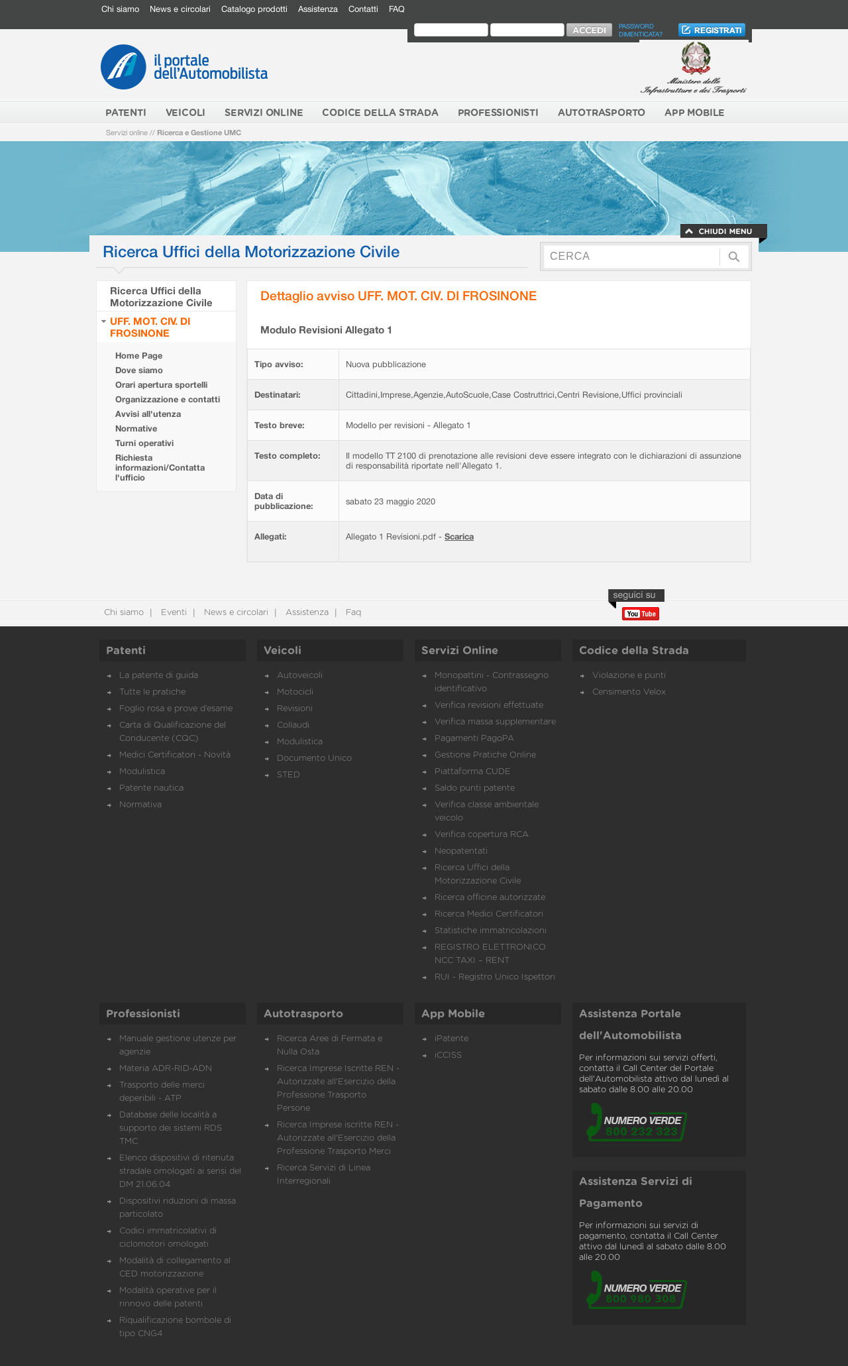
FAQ (397, 9)
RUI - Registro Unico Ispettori (495, 977)
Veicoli (282, 651)
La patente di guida (158, 675)
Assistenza (318, 9)
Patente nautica (151, 788)
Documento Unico (314, 758)
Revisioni (295, 709)
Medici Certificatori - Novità (175, 755)
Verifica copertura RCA (482, 834)
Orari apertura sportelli (161, 385)
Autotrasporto (303, 1014)
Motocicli (295, 692)
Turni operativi (144, 443)
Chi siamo (120, 9)
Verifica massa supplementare (495, 722)
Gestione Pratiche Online (485, 755)
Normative (136, 428)
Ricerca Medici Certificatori (489, 914)
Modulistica (142, 772)
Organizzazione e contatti (167, 399)
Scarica (459, 536)
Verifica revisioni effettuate (489, 705)
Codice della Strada (634, 651)
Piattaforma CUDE (473, 772)
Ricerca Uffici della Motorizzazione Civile (161, 296)
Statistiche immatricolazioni (491, 931)
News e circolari (180, 9)
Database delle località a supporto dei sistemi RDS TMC (170, 1128)
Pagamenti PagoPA (474, 738)
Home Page (138, 356)
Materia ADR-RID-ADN (165, 1068)
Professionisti (143, 1014)
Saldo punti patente (475, 788)
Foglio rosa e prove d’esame (176, 709)
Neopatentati (461, 851)
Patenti (126, 651)
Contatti (363, 9)
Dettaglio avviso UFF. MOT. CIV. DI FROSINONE (398, 295)
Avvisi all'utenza (148, 414)
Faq (352, 612)
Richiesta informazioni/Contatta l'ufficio (160, 468)
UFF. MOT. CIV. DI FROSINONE (150, 327)
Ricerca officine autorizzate (490, 897)
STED (288, 775)
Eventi (172, 612)
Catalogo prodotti (254, 9)
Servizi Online (459, 651)
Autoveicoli (300, 675)
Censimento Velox (629, 692)
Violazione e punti (629, 675)
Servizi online (127, 132)
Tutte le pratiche (152, 692)
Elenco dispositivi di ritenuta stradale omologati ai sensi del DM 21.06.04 (180, 1171)
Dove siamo (139, 370)
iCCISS (448, 1055)
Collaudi (293, 725)
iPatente (451, 1039)
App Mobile (453, 1014)
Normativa (140, 805)
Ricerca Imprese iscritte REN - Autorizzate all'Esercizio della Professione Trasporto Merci (338, 1138)
